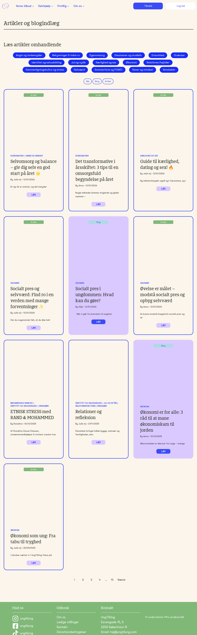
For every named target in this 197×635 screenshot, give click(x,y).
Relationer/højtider (158, 62)
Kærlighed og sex (106, 62)
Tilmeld (148, 6)
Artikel (108, 81)
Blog (97, 81)
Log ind (181, 6)
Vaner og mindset (142, 69)
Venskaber (169, 69)
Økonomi (131, 62)
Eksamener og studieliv (128, 55)
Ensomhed (158, 55)
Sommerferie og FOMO (108, 69)
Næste (121, 567)
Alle (87, 81)
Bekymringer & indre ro (66, 55)
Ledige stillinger (68, 610)
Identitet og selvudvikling (46, 62)
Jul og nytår (78, 62)
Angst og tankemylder (29, 55)
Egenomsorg (97, 55)
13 (112, 567)
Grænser (179, 55)
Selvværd (79, 69)
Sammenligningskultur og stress (45, 69)
